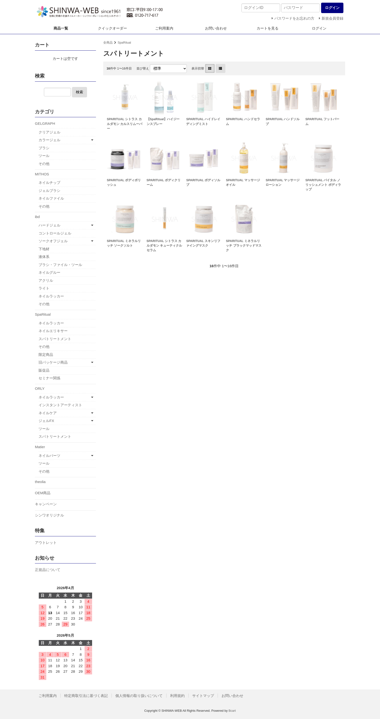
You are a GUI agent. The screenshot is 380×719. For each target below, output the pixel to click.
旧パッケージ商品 (53, 362)
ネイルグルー (49, 272)
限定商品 (46, 354)
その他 (44, 164)
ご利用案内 (164, 28)
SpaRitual (124, 42)
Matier (40, 447)
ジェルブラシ (49, 190)
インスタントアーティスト (60, 405)
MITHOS (42, 174)
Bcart (232, 710)
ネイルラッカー (51, 296)
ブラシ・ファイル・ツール (60, 265)
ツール (44, 156)
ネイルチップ (49, 182)
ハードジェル (49, 225)
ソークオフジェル (53, 241)
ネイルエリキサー (53, 331)
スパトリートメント (55, 339)
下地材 (44, 249)
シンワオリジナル (49, 515)
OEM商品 (42, 493)
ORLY (40, 388)
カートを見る (267, 28)
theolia (40, 482)
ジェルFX (46, 421)
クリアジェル (49, 132)
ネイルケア (48, 413)
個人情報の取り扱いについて (139, 696)
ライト (44, 288)
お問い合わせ (216, 28)
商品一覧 (61, 28)
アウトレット (46, 542)
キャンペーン (46, 504)
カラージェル (49, 140)
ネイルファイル (51, 198)
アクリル (46, 280)
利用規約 (177, 696)
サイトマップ (203, 696)
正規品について (47, 570)
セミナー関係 (49, 378)
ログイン (319, 28)
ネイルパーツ (49, 455)
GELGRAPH (45, 123)
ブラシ (44, 148)
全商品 (108, 42)
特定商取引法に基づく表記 (86, 696)
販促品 (44, 370)
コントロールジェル (55, 233)
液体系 (44, 257)
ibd (37, 217)
